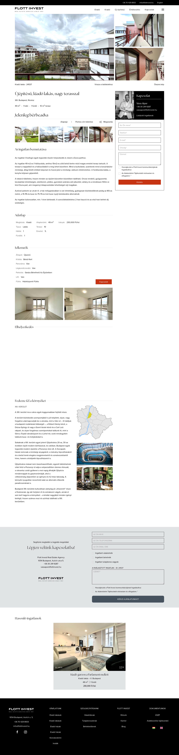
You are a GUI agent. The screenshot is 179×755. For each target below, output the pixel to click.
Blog (124, 726)
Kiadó (107, 9)
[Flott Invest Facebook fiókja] (17, 731)
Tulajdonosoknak (89, 720)
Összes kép (159, 84)
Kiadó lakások (55, 720)
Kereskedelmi (55, 737)
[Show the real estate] (89, 680)
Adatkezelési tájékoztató (157, 720)
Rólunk (124, 715)
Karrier (123, 720)
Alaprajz (64, 121)
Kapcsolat (149, 9)
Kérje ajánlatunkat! (128, 599)
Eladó (97, 9)
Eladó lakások (55, 715)
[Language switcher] (151, 727)
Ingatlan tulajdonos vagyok (106, 561)
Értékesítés (134, 9)
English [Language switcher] (160, 2)
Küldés (140, 182)
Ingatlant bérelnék (103, 557)
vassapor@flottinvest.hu (51, 567)
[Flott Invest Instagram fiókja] (25, 731)
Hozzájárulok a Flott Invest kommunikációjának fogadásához (118, 587)
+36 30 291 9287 (51, 563)
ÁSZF (157, 715)
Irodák (55, 743)
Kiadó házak (55, 732)
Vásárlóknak (89, 715)
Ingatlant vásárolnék (104, 553)
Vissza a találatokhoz (104, 84)
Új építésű (120, 9)
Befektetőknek (89, 726)
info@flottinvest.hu (146, 2)
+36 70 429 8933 (129, 2)
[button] (163, 9)
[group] (89, 647)
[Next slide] (121, 647)
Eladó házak (55, 726)
